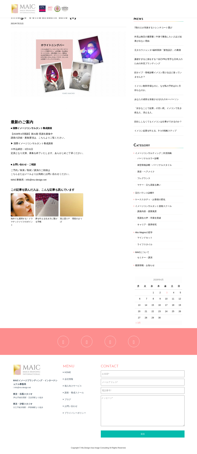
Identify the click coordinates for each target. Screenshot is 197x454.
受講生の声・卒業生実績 (149, 218)
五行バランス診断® (144, 193)
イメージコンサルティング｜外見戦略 (153, 153)
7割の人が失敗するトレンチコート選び (153, 27)
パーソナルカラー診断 (148, 158)
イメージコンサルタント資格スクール (153, 206)
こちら (14, 174)
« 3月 (138, 322)
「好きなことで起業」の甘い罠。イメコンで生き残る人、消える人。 (158, 110)
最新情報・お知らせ (145, 265)
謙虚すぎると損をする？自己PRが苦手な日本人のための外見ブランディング (158, 61)
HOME (67, 375)
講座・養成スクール (74, 395)
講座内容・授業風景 (147, 211)
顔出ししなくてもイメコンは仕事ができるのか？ (158, 121)
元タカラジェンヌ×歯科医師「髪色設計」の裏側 (157, 50)
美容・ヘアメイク (146, 171)
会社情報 (68, 381)
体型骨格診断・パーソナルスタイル (154, 165)
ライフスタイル (144, 244)
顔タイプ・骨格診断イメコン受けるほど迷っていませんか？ (158, 74)
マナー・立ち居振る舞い (149, 185)
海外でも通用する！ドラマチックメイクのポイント (22, 221)
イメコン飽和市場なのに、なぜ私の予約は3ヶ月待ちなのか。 (157, 88)
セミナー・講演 (144, 257)
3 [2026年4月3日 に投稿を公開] (166, 292)
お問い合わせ (70, 408)
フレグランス (143, 178)
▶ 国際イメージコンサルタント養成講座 (32, 143)
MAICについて (142, 252)
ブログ (67, 402)
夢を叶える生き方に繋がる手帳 (46, 220)
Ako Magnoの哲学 (144, 232)
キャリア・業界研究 (147, 224)
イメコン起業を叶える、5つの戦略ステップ (155, 130)
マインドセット (144, 237)
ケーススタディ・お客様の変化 (150, 199)
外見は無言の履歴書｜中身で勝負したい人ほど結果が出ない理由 (158, 38)
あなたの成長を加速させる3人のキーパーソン (156, 99)
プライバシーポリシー (75, 415)
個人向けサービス (73, 388)
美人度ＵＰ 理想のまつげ (71, 220)
